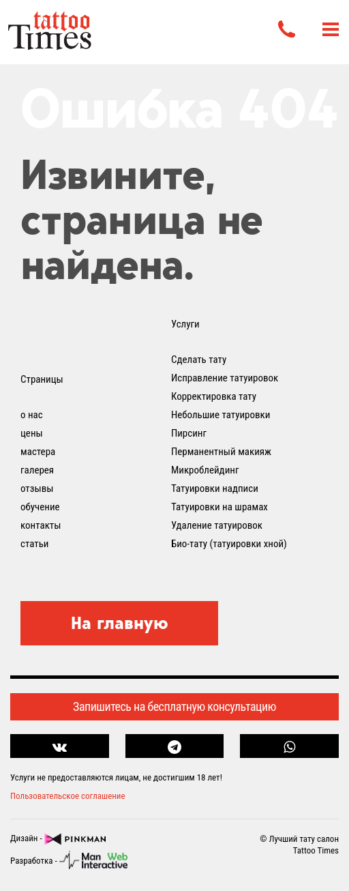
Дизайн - (58, 839)
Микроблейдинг (205, 470)
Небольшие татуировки (221, 415)
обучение (40, 507)
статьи (34, 544)
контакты (40, 525)
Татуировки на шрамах (219, 507)
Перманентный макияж (221, 452)
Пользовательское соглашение (67, 796)
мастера (37, 452)
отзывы (36, 488)
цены (31, 433)
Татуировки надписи (214, 488)
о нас (31, 415)
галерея (37, 470)
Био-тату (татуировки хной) (229, 544)
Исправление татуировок (224, 378)
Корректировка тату (213, 396)
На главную (119, 623)
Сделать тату (198, 359)
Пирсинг (189, 433)
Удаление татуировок (216, 525)
